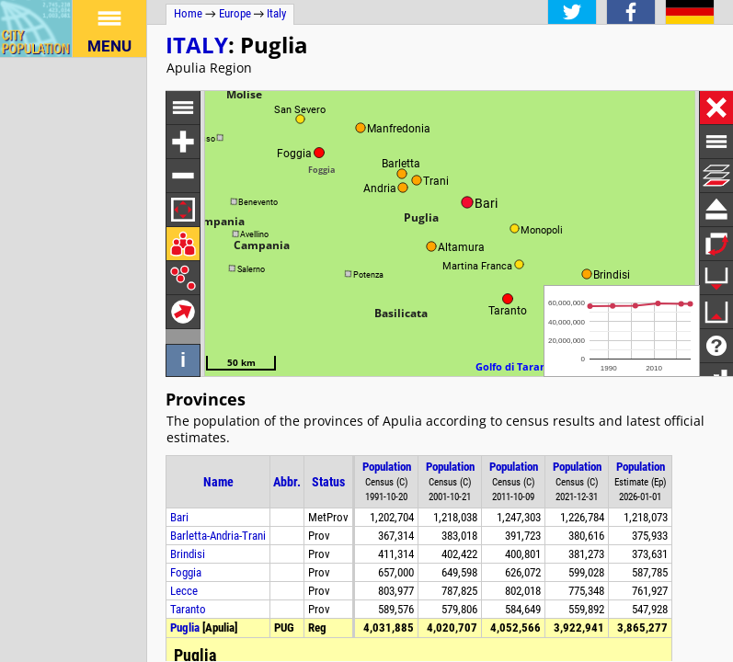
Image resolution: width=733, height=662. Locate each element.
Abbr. (287, 481)
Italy (197, 44)
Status (328, 481)
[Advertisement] (73, 334)
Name (218, 481)
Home (188, 13)
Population (386, 467)
